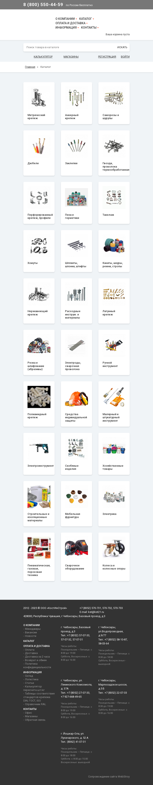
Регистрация (107, 56)
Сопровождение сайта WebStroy (109, 776)
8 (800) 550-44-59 (43, 4)
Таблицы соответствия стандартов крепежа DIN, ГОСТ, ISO (39, 697)
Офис (28, 712)
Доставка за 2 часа (37, 656)
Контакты (89, 27)
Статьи (29, 682)
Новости (30, 636)
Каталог (85, 18)
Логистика (31, 679)
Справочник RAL (35, 704)
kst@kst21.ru (96, 612)
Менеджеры (33, 628)
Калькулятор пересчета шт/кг (34, 688)
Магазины (71, 56)
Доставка (31, 653)
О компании (65, 18)
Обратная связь (35, 719)
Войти (125, 56)
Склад (29, 675)
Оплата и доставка (70, 23)
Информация (66, 27)
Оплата (29, 649)
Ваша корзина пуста (118, 34)
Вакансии (31, 632)
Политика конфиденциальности (37, 665)
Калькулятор (43, 56)
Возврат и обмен (36, 660)
